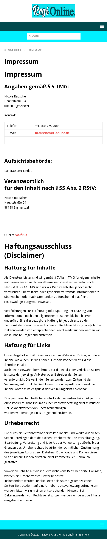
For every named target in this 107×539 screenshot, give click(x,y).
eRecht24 (21, 235)
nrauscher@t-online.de (52, 133)
